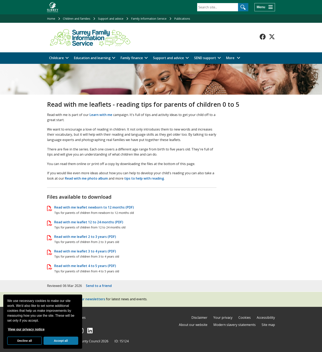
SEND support (205, 58)
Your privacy (222, 317)
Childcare (56, 58)
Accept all (61, 340)
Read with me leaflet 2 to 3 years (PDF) (85, 236)
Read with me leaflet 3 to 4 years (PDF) (85, 251)
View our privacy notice (26, 329)
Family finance (132, 58)
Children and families (76, 19)
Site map (268, 324)
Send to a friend (99, 285)
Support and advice (110, 19)
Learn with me (101, 114)
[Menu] (264, 7)
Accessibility (266, 317)
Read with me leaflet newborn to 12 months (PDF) (94, 207)
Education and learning (92, 58)
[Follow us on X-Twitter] (272, 37)
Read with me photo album (86, 178)
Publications (182, 19)
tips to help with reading (144, 178)
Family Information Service (149, 19)
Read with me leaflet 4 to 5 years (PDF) (85, 266)
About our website (193, 324)
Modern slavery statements (234, 324)
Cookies (244, 317)
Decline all (24, 340)
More (234, 57)
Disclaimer (199, 317)
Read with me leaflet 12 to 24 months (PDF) (88, 222)
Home (51, 19)
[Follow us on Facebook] (263, 37)
